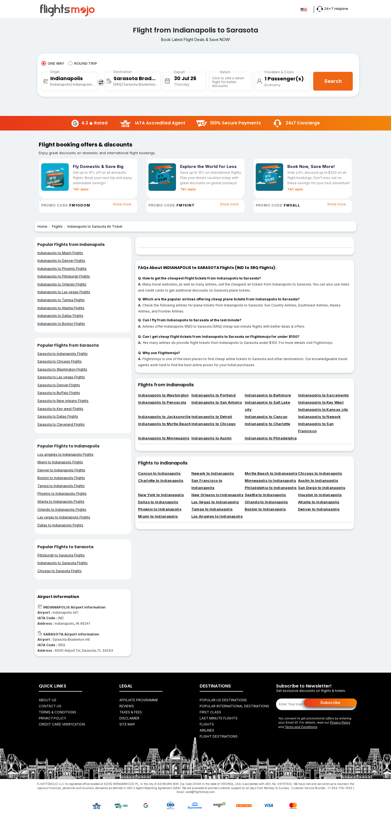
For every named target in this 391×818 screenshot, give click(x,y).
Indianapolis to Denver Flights (61, 261)
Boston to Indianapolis (265, 509)
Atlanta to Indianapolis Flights (60, 501)
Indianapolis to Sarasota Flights (62, 563)
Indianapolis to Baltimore (268, 395)
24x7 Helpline (332, 8)
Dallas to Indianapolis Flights (60, 525)
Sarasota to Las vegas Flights (61, 377)
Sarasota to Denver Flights (58, 385)
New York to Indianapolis (161, 495)
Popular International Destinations (234, 706)
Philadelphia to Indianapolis (271, 487)
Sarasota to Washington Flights (62, 369)
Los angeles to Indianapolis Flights (65, 454)
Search (333, 81)
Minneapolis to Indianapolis (270, 480)
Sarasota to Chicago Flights (59, 361)
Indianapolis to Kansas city (323, 409)
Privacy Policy (52, 718)
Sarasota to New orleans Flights (63, 401)
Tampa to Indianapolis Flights (61, 486)
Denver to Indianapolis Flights (61, 470)
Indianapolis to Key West (320, 402)
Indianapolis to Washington (163, 395)
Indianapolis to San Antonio (216, 402)
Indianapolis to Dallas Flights (60, 316)
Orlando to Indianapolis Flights (61, 509)
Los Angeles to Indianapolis (217, 516)
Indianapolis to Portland (213, 395)
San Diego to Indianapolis (322, 487)
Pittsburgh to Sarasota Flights (61, 555)
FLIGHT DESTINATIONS (219, 736)
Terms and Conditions (301, 727)
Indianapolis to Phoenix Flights (62, 269)
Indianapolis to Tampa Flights (61, 300)
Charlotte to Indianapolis (161, 480)
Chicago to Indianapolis (320, 473)
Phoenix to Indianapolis (159, 509)
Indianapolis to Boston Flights (61, 324)
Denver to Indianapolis (319, 509)
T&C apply (81, 189)
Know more (122, 204)
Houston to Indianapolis (320, 495)
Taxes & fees (130, 712)
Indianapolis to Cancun (266, 416)
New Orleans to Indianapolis (217, 495)
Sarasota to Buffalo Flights (58, 393)
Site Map (127, 724)
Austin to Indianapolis (318, 480)
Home (42, 226)
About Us (47, 700)
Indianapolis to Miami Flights (60, 253)
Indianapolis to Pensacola (162, 402)
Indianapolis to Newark (319, 416)
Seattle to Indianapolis (265, 495)
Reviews (126, 706)
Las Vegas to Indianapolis (215, 502)
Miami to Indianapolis (158, 516)
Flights (57, 226)
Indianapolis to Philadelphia (271, 438)
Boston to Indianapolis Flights (61, 478)
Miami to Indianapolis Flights (60, 462)
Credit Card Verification (62, 724)
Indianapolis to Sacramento (323, 395)
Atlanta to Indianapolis (319, 502)
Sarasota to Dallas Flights (57, 416)
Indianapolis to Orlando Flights (61, 284)
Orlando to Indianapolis (266, 502)
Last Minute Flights (219, 718)
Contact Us (50, 706)
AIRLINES (207, 730)
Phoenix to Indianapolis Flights (62, 493)
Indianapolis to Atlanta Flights (60, 308)
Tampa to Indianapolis (212, 509)
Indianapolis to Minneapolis (163, 438)
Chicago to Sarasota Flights (59, 571)
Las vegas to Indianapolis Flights (63, 517)
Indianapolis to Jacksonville (164, 416)
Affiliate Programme (138, 700)
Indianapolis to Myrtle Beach (164, 424)
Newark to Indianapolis (212, 473)
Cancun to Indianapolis (159, 473)
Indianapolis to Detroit (211, 416)
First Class (210, 712)
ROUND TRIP (82, 63)
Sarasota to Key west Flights (60, 409)
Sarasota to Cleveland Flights (61, 424)
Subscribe (330, 702)
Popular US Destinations (223, 700)
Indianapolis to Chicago (213, 424)
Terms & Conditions (57, 712)
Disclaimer (129, 718)
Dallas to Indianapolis (158, 502)
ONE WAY (53, 63)
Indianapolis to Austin (211, 438)
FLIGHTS (207, 724)
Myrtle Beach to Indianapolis (271, 473)
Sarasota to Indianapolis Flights (62, 354)
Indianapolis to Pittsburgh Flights (63, 276)
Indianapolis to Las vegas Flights (63, 292)
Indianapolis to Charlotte (267, 424)
